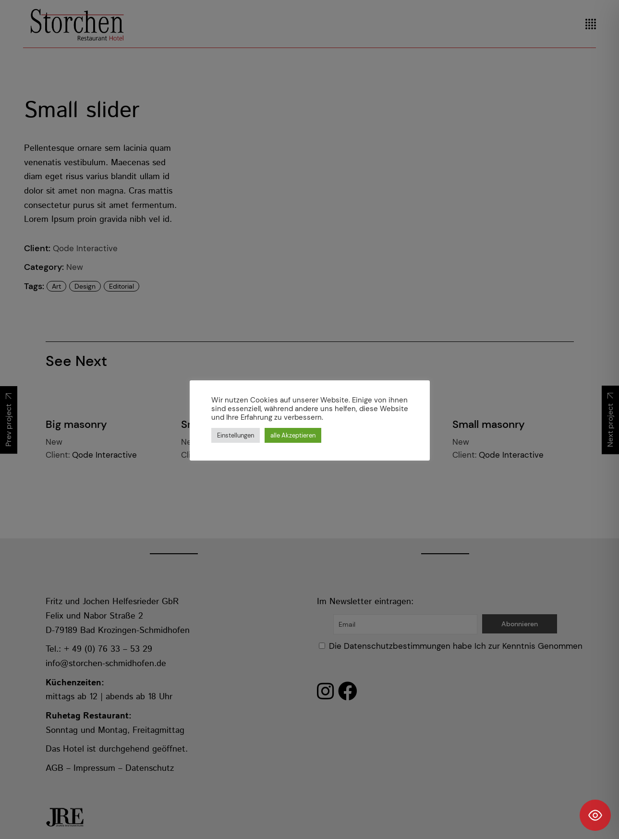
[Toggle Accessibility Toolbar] (595, 815)
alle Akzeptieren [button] (293, 435)
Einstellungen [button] (235, 435)
